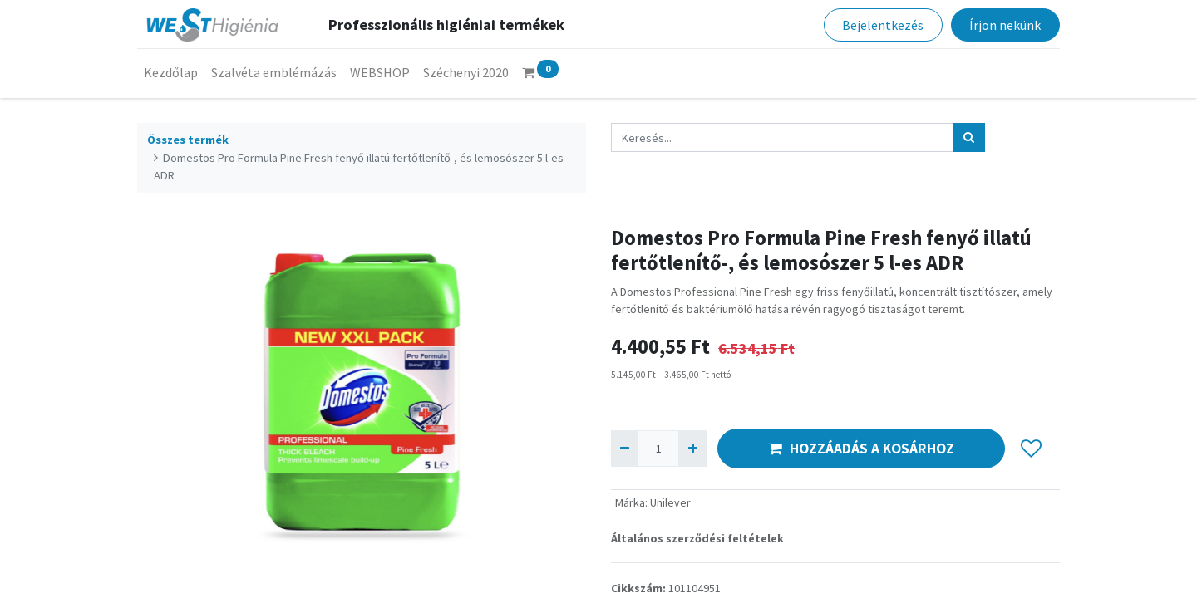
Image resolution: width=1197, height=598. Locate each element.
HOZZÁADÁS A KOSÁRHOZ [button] (861, 448)
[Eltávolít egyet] (624, 448)
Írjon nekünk (1005, 25)
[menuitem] (170, 72)
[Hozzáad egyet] (692, 448)
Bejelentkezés (883, 25)
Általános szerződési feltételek (697, 538)
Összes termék (188, 139)
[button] (1031, 448)
